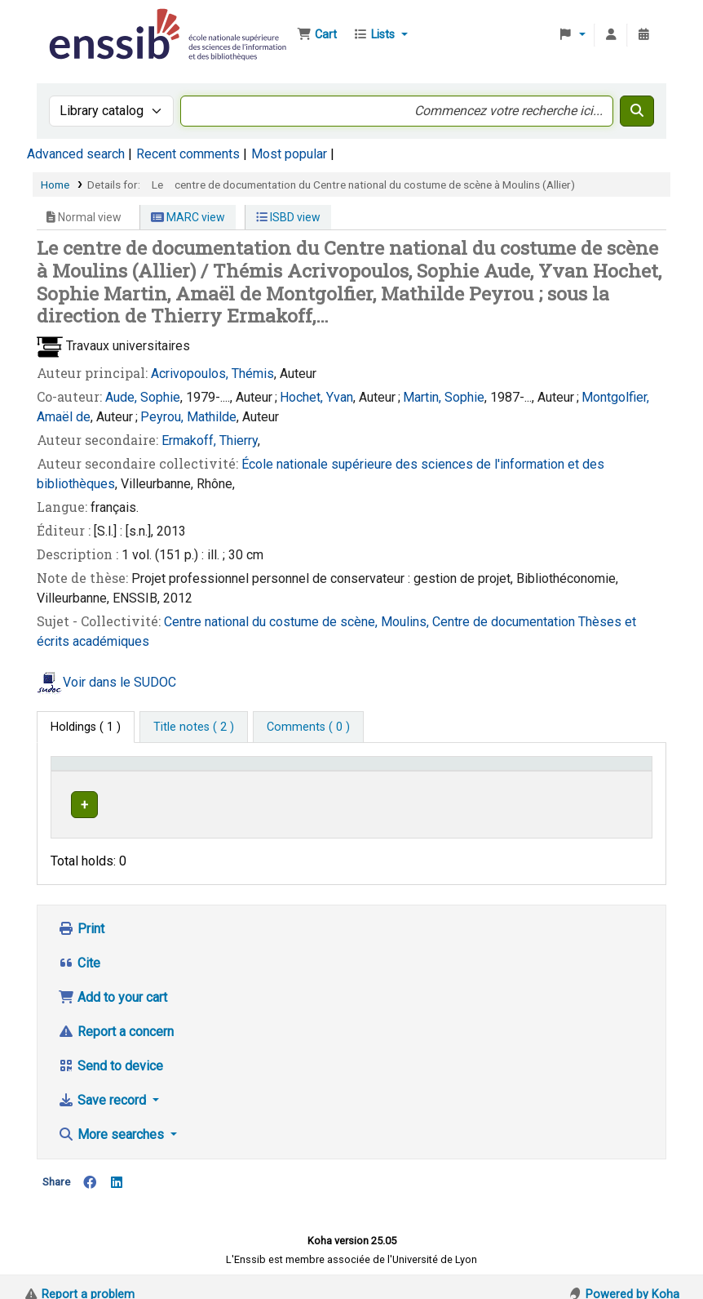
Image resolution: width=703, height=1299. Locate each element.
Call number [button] (431, 771)
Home (55, 184)
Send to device (110, 1050)
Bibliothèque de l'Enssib (86, 23)
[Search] (637, 111)
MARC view (188, 217)
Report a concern (116, 1016)
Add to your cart (112, 982)
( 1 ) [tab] (86, 727)
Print (81, 913)
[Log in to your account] (611, 35)
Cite (79, 947)
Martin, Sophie (443, 397)
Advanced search (76, 154)
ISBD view (288, 217)
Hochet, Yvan (316, 397)
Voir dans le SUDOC (119, 682)
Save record (103, 1084)
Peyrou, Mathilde (188, 417)
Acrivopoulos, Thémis (212, 373)
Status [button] (600, 771)
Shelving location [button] (317, 771)
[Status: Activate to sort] (614, 771)
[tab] (193, 727)
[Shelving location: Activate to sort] (329, 771)
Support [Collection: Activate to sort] (217, 771)
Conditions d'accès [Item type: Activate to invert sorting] (108, 771)
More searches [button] (112, 1119)
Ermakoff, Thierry (209, 440)
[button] (316, 35)
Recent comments (188, 154)
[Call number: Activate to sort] (485, 771)
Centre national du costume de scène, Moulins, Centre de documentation (371, 621)
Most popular (289, 154)
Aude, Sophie (142, 397)
